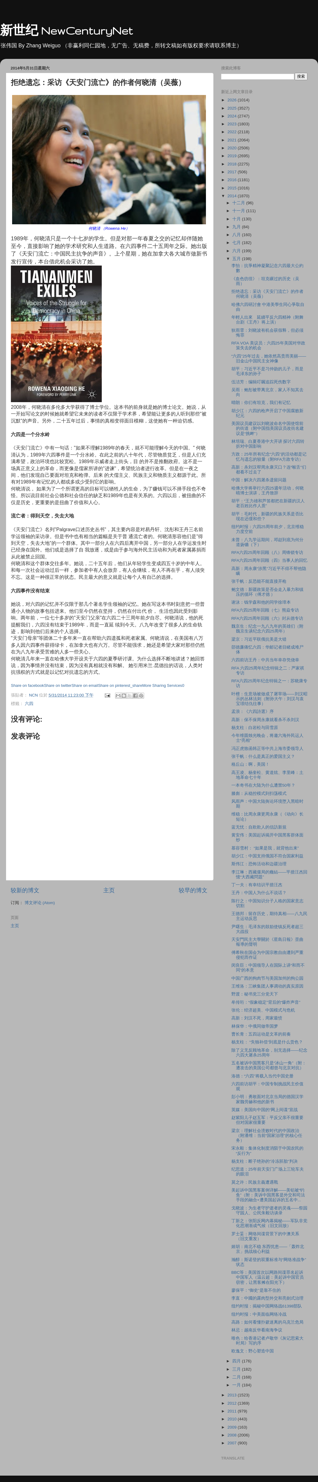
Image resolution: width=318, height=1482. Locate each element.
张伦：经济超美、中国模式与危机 (263, 1010)
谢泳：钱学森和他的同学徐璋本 (261, 602)
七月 (237, 242)
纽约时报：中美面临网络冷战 (259, 1314)
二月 (237, 1377)
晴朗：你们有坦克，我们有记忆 (261, 402)
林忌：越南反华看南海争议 (256, 1330)
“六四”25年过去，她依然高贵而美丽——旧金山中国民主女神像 (268, 358)
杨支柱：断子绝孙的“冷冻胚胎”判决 (264, 1161)
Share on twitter (57, 685)
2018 (232, 164)
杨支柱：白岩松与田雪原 (254, 727)
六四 (29, 703)
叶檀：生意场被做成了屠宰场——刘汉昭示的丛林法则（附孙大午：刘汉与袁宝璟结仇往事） (269, 699)
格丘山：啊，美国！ (250, 764)
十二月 (239, 203)
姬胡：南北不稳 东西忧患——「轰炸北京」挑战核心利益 (267, 1249)
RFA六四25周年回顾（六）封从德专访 (267, 618)
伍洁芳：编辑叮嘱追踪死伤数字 (261, 382)
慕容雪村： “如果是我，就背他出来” (265, 848)
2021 (232, 140)
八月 (237, 234)
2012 (232, 1403)
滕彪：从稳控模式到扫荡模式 (259, 793)
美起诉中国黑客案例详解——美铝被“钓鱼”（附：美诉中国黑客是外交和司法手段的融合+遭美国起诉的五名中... (268, 1195)
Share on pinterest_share (120, 685)
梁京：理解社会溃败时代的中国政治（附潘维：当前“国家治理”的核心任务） (266, 1135)
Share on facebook (27, 685)
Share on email (84, 685)
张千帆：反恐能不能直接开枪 (259, 581)
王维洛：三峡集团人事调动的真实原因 (267, 986)
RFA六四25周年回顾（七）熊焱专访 (265, 610)
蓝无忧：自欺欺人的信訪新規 (259, 827)
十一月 (239, 211)
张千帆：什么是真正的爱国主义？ (263, 756)
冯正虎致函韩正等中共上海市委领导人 (267, 748)
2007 (232, 1443)
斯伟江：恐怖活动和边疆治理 (259, 864)
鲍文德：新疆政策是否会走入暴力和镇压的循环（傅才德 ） (267, 592)
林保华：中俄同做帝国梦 (254, 1026)
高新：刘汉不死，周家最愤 (256, 1018)
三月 (237, 1369)
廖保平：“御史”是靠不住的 (256, 1290)
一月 (237, 1385)
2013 (232, 1395)
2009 (232, 1427)
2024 (232, 116)
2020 (232, 148)
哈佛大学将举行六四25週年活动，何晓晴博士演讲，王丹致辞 (267, 490)
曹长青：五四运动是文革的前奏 (261, 1034)
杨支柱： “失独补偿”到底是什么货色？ (267, 1042)
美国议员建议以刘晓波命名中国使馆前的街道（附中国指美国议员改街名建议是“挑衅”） (267, 428)
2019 (232, 156)
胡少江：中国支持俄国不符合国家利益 (267, 856)
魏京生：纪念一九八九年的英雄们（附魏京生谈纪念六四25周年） (267, 628)
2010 (232, 1419)
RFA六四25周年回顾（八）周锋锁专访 (267, 552)
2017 (232, 172)
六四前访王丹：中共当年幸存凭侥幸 (265, 660)
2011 (232, 1411)
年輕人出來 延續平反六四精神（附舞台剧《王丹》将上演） (267, 319)
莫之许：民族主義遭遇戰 (254, 1182)
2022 (232, 132)
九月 (237, 227)
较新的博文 (25, 890)
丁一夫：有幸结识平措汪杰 (256, 885)
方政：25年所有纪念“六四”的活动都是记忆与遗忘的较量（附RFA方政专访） (268, 456)
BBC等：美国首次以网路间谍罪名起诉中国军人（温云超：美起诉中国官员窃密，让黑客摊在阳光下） (267, 1277)
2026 (232, 100)
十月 (237, 219)
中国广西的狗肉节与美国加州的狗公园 (267, 978)
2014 (232, 196)
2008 (232, 1435)
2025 (232, 108)
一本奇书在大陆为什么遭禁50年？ (263, 785)
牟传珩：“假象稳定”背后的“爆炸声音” (265, 1002)
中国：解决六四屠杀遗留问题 (259, 480)
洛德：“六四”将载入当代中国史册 (262, 1076)
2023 (232, 124)
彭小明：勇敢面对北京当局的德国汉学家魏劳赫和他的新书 (267, 1099)
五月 (237, 258)
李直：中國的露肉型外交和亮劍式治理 (267, 1298)
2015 (232, 188)
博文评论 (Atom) (40, 902)
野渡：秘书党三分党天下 (254, 994)
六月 (237, 251)
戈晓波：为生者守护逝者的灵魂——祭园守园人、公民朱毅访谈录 (269, 1210)
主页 (109, 890)
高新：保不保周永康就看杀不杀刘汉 (265, 719)
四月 (237, 1361)
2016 (232, 180)
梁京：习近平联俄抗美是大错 (259, 639)
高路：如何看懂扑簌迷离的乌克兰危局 (267, 1322)
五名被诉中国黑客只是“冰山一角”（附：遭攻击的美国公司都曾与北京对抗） (268, 1065)
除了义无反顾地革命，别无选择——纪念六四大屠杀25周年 (269, 1052)
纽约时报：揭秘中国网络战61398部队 (266, 1306)
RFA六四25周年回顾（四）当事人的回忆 (269, 560)
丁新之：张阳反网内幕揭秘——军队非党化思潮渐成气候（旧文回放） (269, 1223)
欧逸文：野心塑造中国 (252, 1351)
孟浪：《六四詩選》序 (252, 711)
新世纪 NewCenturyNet (66, 30)
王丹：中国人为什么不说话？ (259, 892)
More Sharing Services (162, 685)
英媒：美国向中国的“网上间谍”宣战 (264, 1109)
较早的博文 (193, 890)
